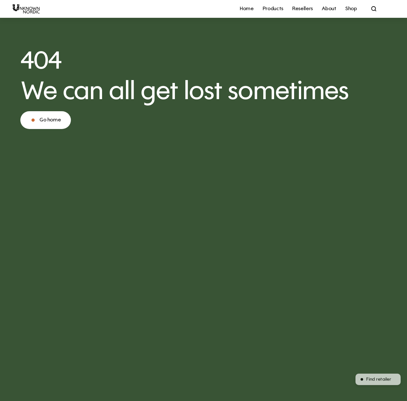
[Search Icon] (374, 9)
